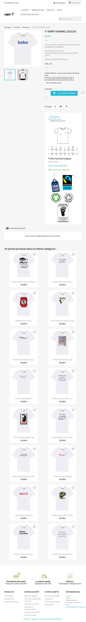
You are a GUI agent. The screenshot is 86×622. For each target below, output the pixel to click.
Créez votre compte (52, 602)
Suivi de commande (52, 596)
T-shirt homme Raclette (24, 515)
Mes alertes (49, 605)
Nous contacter (31, 615)
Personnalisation (30, 14)
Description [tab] (55, 117)
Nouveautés (9, 599)
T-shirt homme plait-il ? (24, 398)
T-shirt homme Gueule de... (62, 282)
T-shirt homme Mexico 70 (62, 360)
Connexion (49, 599)
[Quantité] (47, 93)
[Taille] (48, 68)
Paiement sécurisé (32, 604)
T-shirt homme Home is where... (23, 282)
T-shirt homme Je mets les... (62, 398)
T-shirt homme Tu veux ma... (62, 437)
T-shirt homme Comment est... (24, 476)
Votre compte (52, 592)
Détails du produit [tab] (57, 121)
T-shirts (25, 10)
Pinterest (66, 106)
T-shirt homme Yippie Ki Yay (23, 437)
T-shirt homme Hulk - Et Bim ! (62, 515)
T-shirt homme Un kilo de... (23, 554)
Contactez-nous (11, 3)
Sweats (50, 10)
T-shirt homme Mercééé (62, 476)
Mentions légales (31, 596)
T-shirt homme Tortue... (23, 321)
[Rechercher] (70, 19)
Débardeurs (38, 10)
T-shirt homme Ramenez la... (24, 360)
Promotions (8, 596)
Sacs (59, 10)
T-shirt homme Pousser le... (62, 554)
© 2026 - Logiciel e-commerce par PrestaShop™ (43, 619)
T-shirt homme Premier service (62, 321)
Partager (55, 106)
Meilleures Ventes (11, 602)
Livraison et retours (32, 612)
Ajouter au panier (64, 93)
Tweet (60, 106)
